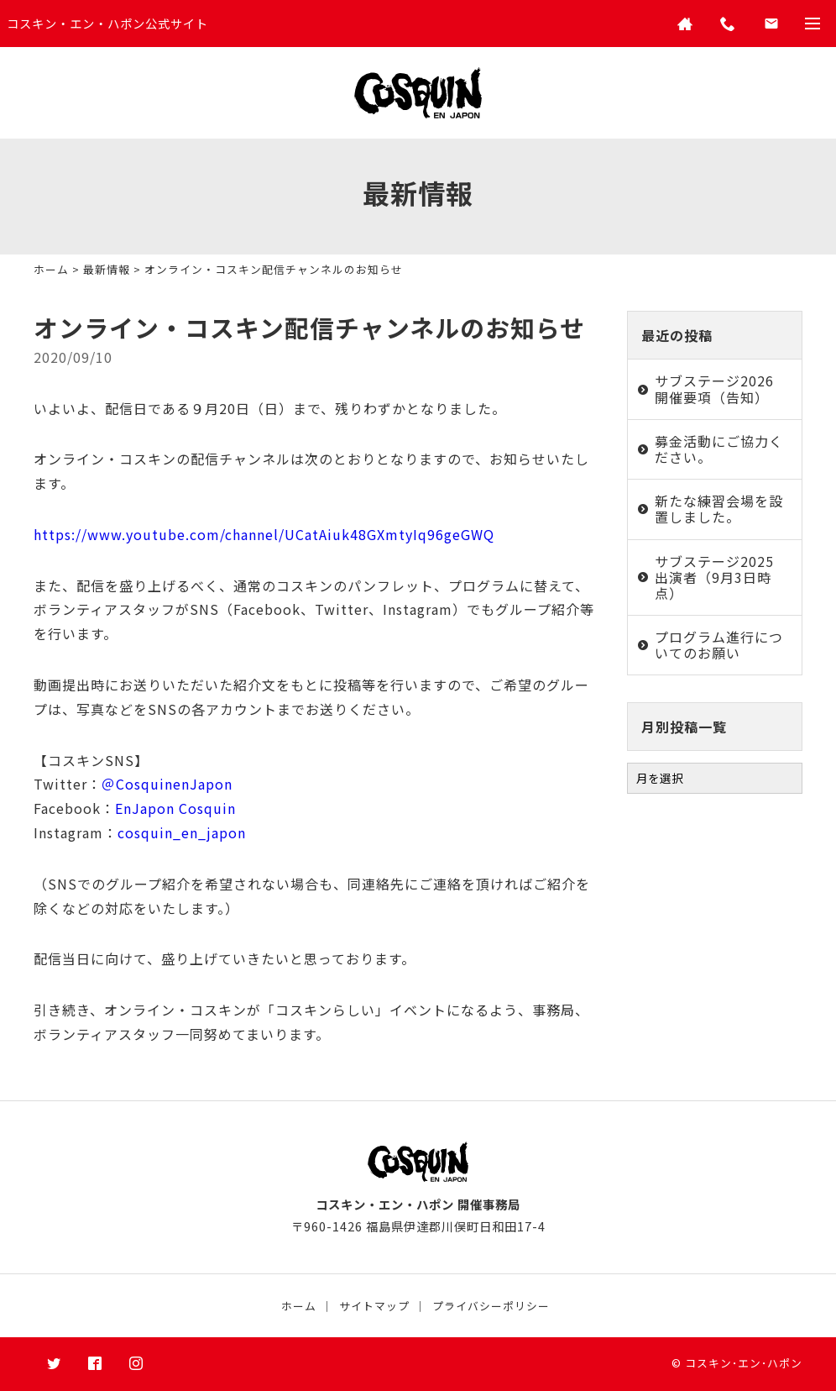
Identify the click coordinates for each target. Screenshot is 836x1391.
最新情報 (106, 269)
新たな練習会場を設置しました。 (719, 509)
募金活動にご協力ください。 (719, 449)
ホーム (51, 269)
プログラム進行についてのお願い (719, 645)
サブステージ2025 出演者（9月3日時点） (714, 577)
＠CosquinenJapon (167, 784)
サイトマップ (374, 1306)
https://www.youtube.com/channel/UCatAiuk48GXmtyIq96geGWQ (264, 534)
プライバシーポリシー (491, 1306)
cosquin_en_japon (182, 832)
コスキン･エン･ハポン (743, 1363)
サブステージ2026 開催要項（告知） (714, 388)
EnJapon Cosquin (175, 808)
